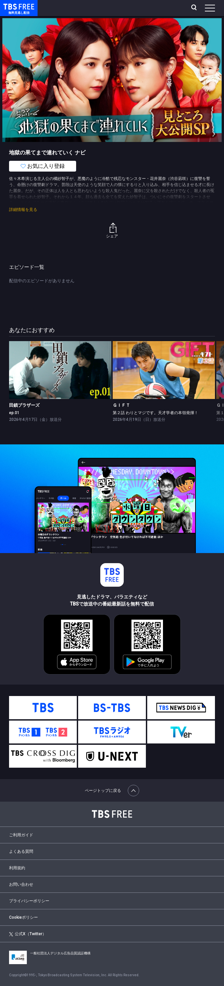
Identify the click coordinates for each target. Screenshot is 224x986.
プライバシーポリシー (29, 901)
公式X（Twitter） (27, 934)
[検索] (194, 8)
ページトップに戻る (112, 790)
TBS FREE (11, 6)
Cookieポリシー (23, 917)
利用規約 (17, 868)
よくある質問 (21, 851)
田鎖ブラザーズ (24, 405)
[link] (60, 370)
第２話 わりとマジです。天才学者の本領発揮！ (155, 412)
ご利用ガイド (21, 835)
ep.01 (14, 412)
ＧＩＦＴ (121, 405)
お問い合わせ (21, 884)
